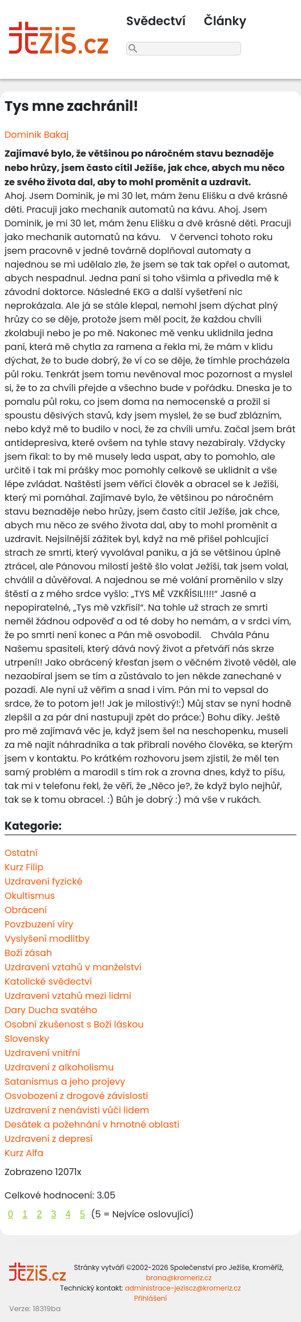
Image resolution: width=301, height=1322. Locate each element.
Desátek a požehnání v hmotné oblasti (92, 1124)
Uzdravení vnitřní (42, 1053)
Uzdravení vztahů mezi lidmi (68, 995)
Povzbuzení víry (39, 924)
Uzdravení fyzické (43, 881)
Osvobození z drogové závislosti (76, 1095)
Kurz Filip (24, 867)
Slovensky (27, 1038)
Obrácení (26, 910)
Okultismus (30, 895)
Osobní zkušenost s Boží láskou (74, 1024)
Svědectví (156, 21)
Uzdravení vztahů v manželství (73, 967)
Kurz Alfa (24, 1153)
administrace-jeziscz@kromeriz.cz (183, 1288)
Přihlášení (150, 1298)
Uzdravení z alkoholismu (59, 1067)
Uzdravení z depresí (49, 1138)
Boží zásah (28, 952)
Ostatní (21, 852)
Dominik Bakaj (37, 134)
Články (225, 21)
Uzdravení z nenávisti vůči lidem (77, 1110)
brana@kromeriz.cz (178, 1278)
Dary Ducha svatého (51, 1010)
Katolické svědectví (48, 981)
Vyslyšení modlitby (47, 938)
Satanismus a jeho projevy (65, 1081)
